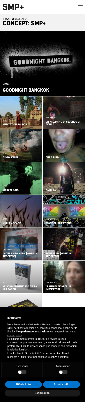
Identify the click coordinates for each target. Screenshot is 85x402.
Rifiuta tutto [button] (23, 384)
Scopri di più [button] (42, 393)
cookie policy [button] (14, 335)
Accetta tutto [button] (62, 384)
